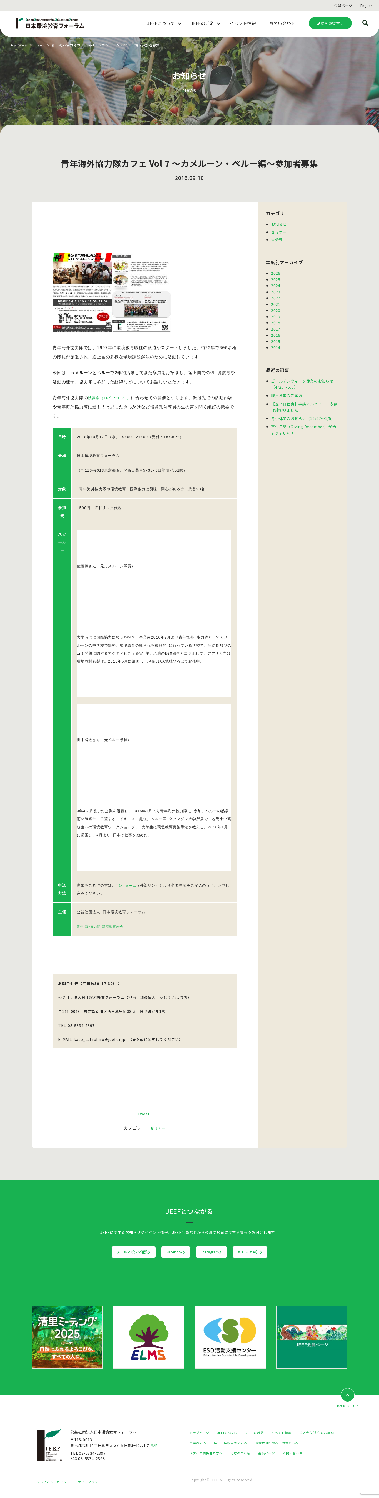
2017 (275, 327)
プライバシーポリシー (56, 1486)
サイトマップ (94, 1486)
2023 (275, 291)
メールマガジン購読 (100, 1251)
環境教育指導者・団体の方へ (215, 1452)
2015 (275, 339)
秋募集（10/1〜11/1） (112, 403)
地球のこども (305, 1452)
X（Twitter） (283, 1251)
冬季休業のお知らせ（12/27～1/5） (303, 415)
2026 (275, 273)
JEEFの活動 (263, 1431)
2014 (275, 345)
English (366, 5)
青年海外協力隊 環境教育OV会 (104, 925)
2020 (275, 309)
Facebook (165, 1251)
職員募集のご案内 (286, 393)
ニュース (46, 44)
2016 (275, 333)
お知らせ (279, 224)
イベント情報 (293, 1431)
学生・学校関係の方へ (284, 1442)
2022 (275, 297)
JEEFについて (233, 1431)
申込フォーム (127, 885)
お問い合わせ (228, 1462)
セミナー (158, 1127)
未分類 (277, 239)
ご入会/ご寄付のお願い (210, 1442)
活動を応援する (330, 23)
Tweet (144, 1112)
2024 (275, 285)
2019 (275, 315)
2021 (275, 303)
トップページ (21, 44)
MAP (155, 1444)
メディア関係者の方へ (266, 1452)
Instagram (222, 1251)
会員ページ (343, 5)
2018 (275, 321)
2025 (275, 279)
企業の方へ (247, 1442)
